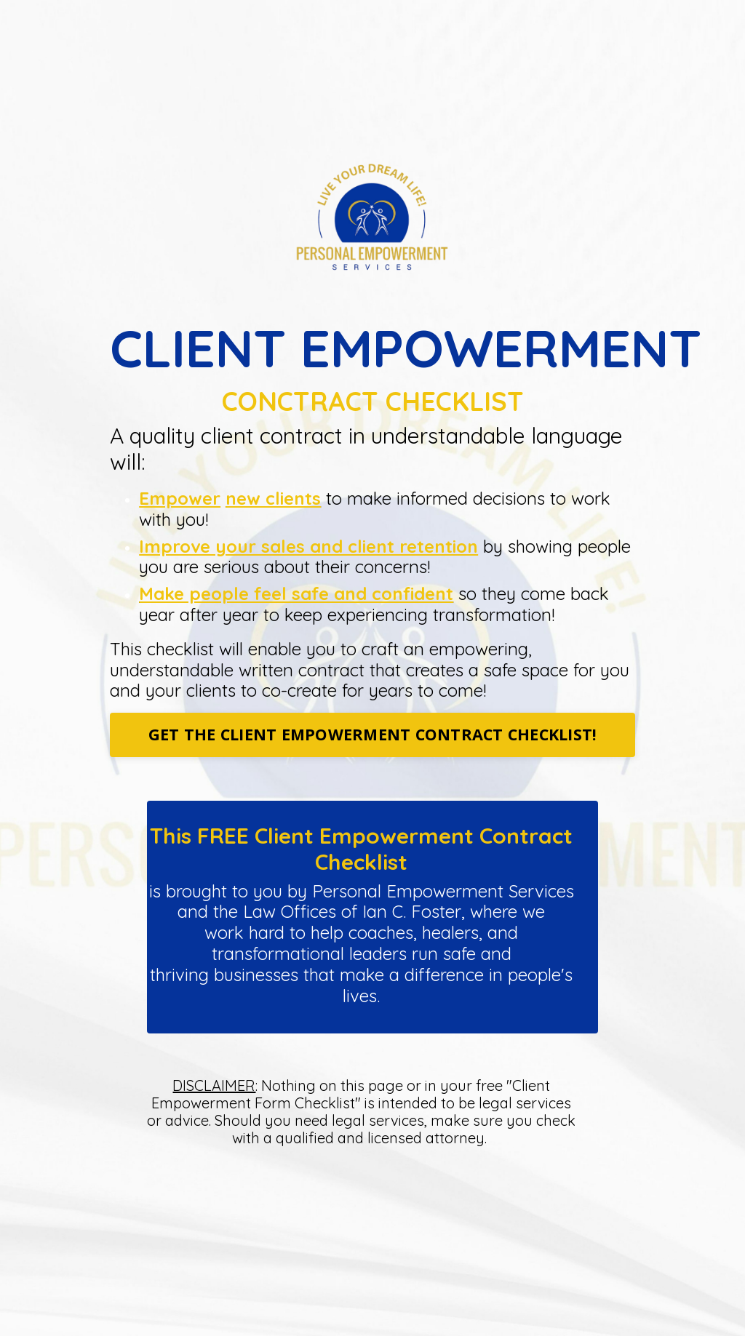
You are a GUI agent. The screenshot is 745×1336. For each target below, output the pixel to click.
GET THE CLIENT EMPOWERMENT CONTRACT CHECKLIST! (372, 734)
